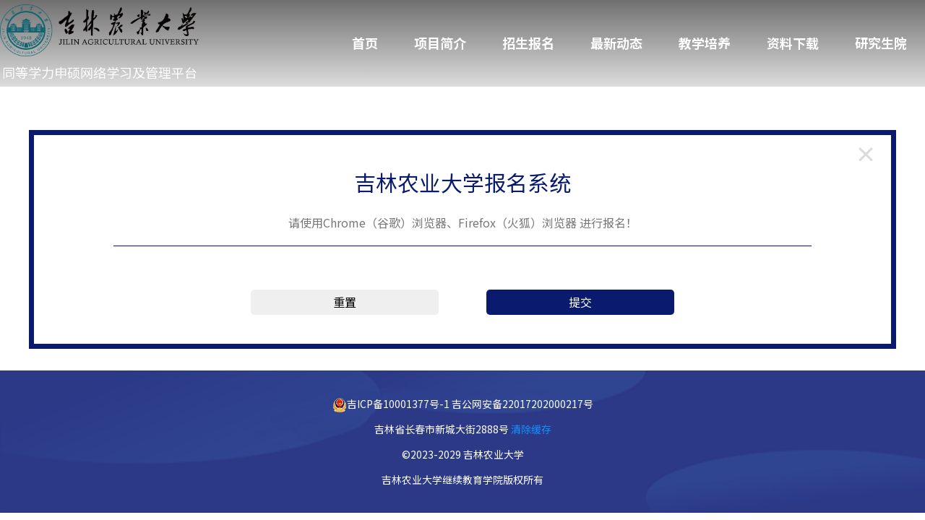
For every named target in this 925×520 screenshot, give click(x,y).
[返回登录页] (866, 153)
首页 (365, 42)
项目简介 (440, 42)
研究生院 (881, 42)
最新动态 (616, 42)
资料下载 (793, 42)
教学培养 (705, 42)
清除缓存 (531, 429)
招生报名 (528, 42)
